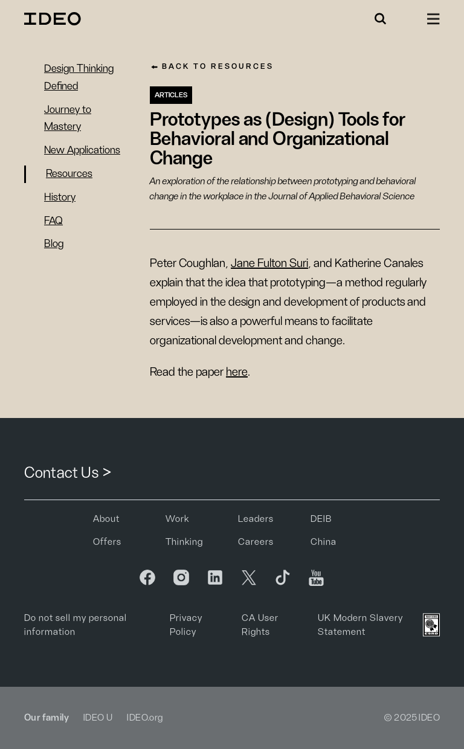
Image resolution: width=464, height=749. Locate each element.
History (60, 197)
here (237, 372)
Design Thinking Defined (79, 77)
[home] (54, 18)
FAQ (53, 221)
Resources (69, 174)
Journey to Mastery (67, 118)
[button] (381, 19)
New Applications (82, 150)
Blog (53, 244)
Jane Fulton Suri (269, 263)
